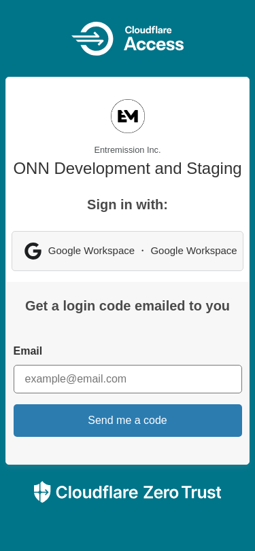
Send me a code (127, 420)
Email (28, 351)
